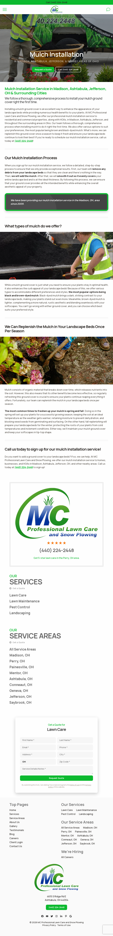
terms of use (74, 785)
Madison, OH (19, 655)
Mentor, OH (18, 673)
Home (12, 810)
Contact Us (15, 846)
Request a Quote (43, 69)
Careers (14, 838)
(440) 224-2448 (24, 141)
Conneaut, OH (20, 684)
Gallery (13, 826)
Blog (11, 834)
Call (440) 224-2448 (56, 2)
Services (14, 814)
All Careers (67, 857)
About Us (14, 822)
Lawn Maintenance (24, 601)
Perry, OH (17, 661)
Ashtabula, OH (21, 679)
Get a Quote (17, 588)
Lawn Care (17, 595)
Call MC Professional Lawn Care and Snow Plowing (56, 485)
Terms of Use (64, 925)
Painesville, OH (21, 667)
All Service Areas (22, 649)
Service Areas (17, 818)
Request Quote (56, 778)
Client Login (16, 842)
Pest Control (19, 607)
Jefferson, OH (20, 696)
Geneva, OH (18, 690)
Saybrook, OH (20, 702)
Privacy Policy (49, 925)
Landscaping (19, 613)
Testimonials (16, 830)
